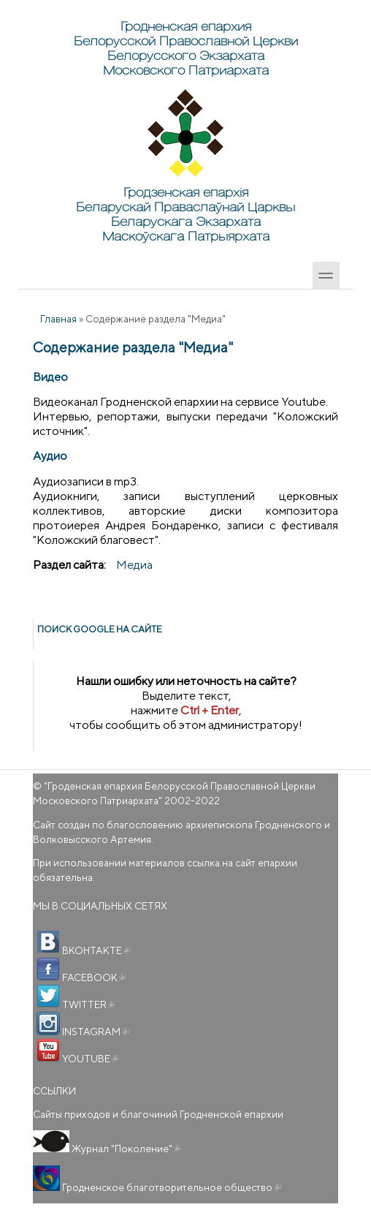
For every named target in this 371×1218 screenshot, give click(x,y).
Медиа (134, 565)
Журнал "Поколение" (125, 1148)
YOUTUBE (89, 1058)
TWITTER (87, 1004)
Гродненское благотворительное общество (170, 1187)
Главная (58, 319)
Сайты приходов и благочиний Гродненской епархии (158, 1114)
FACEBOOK (93, 977)
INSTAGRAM (94, 1031)
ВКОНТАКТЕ (95, 950)
